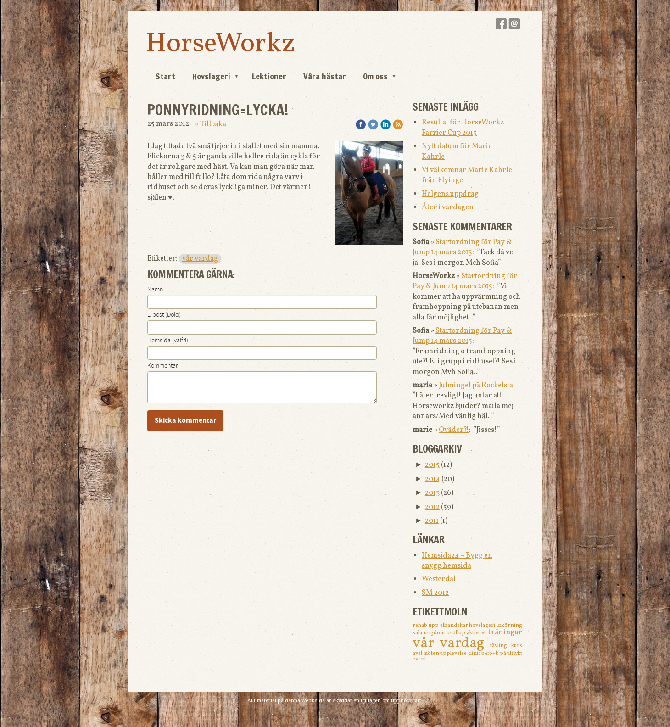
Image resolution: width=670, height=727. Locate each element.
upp (434, 625)
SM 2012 (435, 593)
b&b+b (490, 653)
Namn (155, 289)
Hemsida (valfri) (167, 340)
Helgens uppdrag (450, 194)
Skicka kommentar (185, 420)
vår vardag (200, 259)
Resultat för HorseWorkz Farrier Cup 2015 (463, 127)
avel (418, 653)
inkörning (509, 625)
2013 (432, 493)
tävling (500, 645)
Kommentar (162, 365)
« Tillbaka (210, 124)
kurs (516, 645)
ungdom (435, 633)
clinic (474, 653)
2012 (432, 507)
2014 (432, 479)
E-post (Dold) (164, 315)
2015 (432, 465)
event (419, 659)
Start (165, 76)
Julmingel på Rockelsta (476, 385)
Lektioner (269, 76)
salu (418, 633)
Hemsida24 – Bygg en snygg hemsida (457, 561)
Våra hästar (324, 76)
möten (431, 653)
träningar (505, 632)
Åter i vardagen (448, 207)
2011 (432, 521)
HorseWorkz (220, 44)
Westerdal (439, 579)
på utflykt (511, 653)
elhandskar (454, 625)
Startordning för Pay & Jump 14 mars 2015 (462, 247)
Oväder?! (454, 430)
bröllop (457, 633)
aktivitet (477, 633)
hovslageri (483, 625)
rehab (421, 625)
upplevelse (454, 653)
